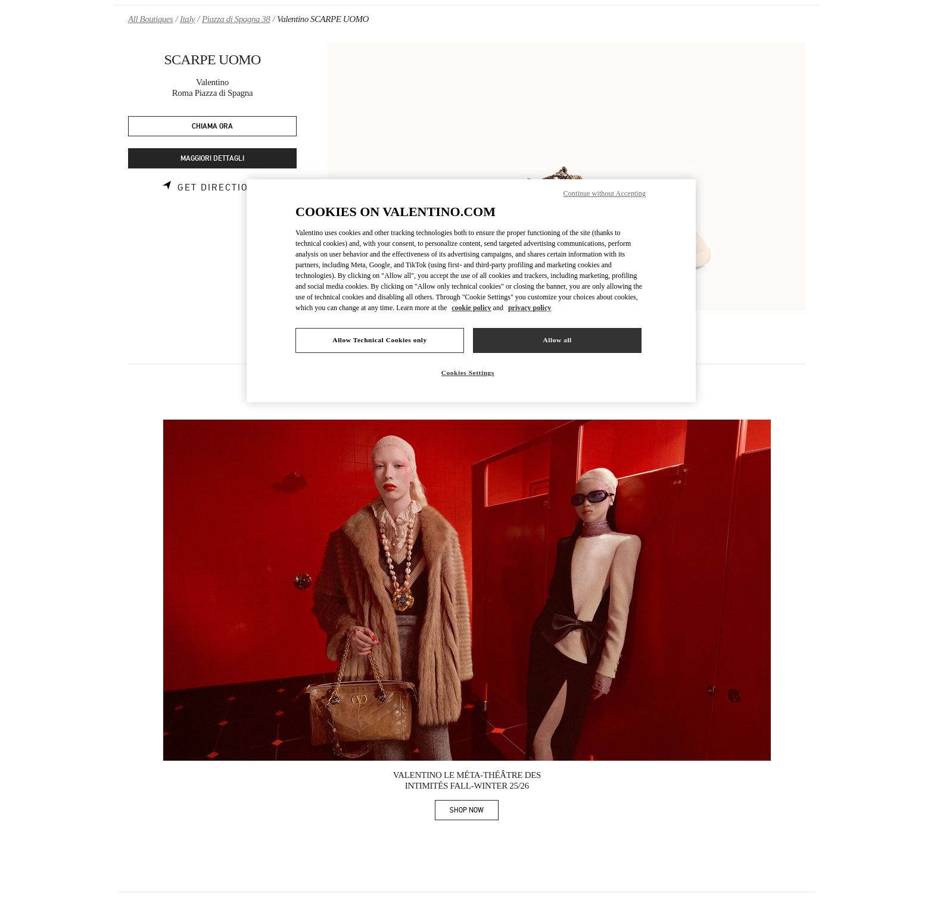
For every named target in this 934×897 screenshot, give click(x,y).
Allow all (557, 339)
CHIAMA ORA (212, 126)
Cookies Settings (467, 372)
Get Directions (220, 187)
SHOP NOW (474, 812)
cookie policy (471, 308)
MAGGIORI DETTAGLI (212, 158)
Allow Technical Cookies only (379, 339)
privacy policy (529, 308)
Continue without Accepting (604, 193)
